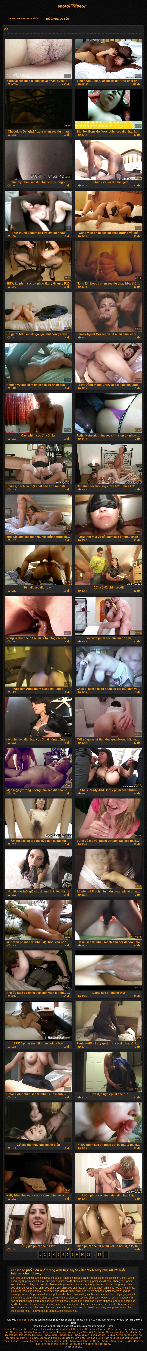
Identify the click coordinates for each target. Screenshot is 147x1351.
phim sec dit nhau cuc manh (41, 1281)
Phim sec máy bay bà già (69, 1332)
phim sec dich (78, 1277)
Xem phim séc (90, 1344)
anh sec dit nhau (20, 1277)
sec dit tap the (19, 1300)
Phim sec (102, 1329)
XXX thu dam (77, 1329)
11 (88, 1254)
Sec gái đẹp (91, 1329)
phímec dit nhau (62, 1294)
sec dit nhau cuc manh (50, 1297)
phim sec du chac (93, 1287)
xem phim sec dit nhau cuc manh (47, 1307)
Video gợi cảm (63, 1329)
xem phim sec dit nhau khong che (86, 1307)
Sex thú (8, 1329)
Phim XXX (88, 1332)
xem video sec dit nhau (45, 1310)
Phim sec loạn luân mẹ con (89, 1338)
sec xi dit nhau (121, 1300)
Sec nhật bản (126, 1338)
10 (82, 1254)
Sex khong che (67, 1338)
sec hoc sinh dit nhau (57, 1300)
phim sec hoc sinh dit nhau (119, 1287)
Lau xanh (63, 1341)
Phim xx (104, 1341)
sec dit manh (28, 1297)
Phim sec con (75, 1341)
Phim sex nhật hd (21, 1329)
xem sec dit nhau (20, 1310)
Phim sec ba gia (82, 1335)
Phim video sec (111, 1338)
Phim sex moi (50, 1335)
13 (99, 1254)
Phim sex (64, 1344)
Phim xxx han (65, 1335)
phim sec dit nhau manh (48, 1284)
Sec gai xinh (76, 1344)
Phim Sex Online (91, 1341)
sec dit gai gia (118, 1294)
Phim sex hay (114, 1329)
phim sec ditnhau (71, 1287)
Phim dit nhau (117, 1341)
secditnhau (48, 1304)
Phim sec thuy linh (127, 1335)
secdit (37, 1304)
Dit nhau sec (73, 5)
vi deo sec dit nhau (112, 1304)
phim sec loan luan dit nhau (26, 1291)
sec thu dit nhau (80, 1300)
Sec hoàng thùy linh (49, 1338)
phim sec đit (25, 1294)
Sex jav (35, 1329)
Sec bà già (99, 1332)
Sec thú (129, 1341)
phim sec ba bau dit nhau (54, 1277)
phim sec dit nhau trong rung (109, 1284)
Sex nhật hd (131, 1332)
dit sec (35, 1277)
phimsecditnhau (68, 1310)
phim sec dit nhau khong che (108, 1281)
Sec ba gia (112, 1335)
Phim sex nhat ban (115, 1332)
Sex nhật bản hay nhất (46, 1341)
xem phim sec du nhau (119, 1307)
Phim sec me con (49, 1344)
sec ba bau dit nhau (98, 1294)
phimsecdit (79, 1294)
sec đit (28, 1304)
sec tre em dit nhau (101, 1300)
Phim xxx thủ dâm (29, 1338)
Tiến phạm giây (24, 1320)
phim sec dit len (111, 1277)
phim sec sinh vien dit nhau (59, 1291)
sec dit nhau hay (73, 1297)
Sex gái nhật (27, 1341)
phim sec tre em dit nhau (90, 1291)
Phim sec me (49, 1332)
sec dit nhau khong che (97, 1297)
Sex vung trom (47, 1329)
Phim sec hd (104, 1344)
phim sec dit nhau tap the (77, 1284)
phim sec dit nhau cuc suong (74, 1281)
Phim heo (15, 1341)
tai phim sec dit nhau (88, 1304)
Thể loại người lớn (57, 19)
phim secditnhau (42, 1294)
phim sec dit (94, 1277)
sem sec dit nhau (65, 1304)
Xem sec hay (24, 1335)
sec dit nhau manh (122, 1297)
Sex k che (37, 1335)
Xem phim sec (98, 1335)
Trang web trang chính (23, 18)
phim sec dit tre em (49, 1287)
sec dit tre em (36, 1300)
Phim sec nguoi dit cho (21, 1332)
